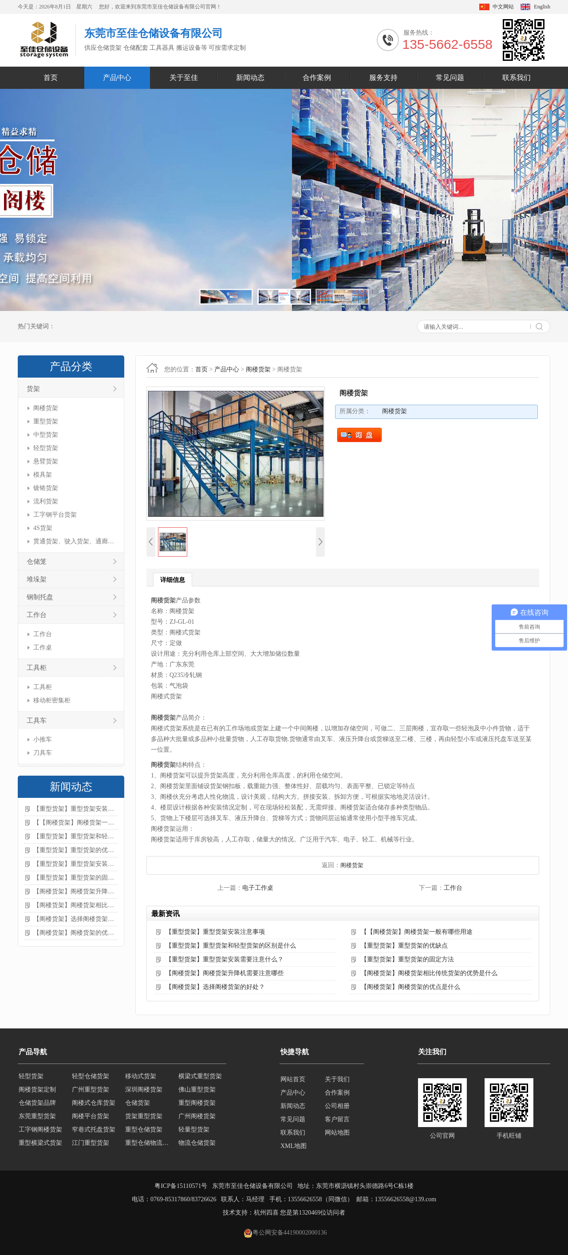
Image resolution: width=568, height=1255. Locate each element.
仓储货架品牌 (37, 1106)
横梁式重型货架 (200, 1079)
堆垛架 (37, 579)
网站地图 (337, 1132)
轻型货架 (45, 448)
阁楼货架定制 (37, 1092)
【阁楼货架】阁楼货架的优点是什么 (75, 932)
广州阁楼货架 (197, 1119)
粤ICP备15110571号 (180, 1186)
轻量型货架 (193, 1132)
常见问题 (450, 77)
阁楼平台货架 (90, 1119)
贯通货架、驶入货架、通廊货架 (74, 541)
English (542, 7)
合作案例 (317, 77)
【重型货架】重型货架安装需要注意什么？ (75, 864)
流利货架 (45, 501)
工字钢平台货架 (55, 514)
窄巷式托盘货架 (93, 1132)
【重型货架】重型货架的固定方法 (75, 877)
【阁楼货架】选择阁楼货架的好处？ (75, 919)
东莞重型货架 (37, 1119)
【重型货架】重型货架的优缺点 (75, 850)
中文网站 (503, 7)
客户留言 (337, 1119)
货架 (33, 388)
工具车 (37, 720)
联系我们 (516, 77)
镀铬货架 (45, 488)
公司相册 (337, 1106)
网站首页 (292, 1079)
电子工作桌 (257, 887)
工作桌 (42, 647)
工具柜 (37, 667)
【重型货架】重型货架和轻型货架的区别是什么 (75, 836)
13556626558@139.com (406, 1199)
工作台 (37, 614)
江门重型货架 (90, 1146)
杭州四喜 (266, 1212)
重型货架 (45, 421)
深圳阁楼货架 (143, 1092)
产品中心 (117, 77)
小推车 (42, 739)
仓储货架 (137, 1106)
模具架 (42, 474)
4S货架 (42, 528)
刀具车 (42, 752)
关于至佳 (184, 77)
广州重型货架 (90, 1092)
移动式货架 (140, 1079)
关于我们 (337, 1079)
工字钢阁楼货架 (40, 1132)
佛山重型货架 (197, 1092)
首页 (50, 77)
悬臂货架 (45, 461)
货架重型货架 (143, 1119)
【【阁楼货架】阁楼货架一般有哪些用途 (75, 822)
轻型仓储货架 (90, 1079)
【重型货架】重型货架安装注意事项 (75, 808)
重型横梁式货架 (40, 1146)
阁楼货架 (45, 408)
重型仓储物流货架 (149, 1146)
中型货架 (45, 434)
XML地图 (293, 1146)
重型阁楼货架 (197, 1106)
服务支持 (383, 77)
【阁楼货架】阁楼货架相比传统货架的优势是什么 (75, 905)
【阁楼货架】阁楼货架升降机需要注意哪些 (75, 891)
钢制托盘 (40, 597)
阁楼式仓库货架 (93, 1106)
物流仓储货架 (197, 1146)
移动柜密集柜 (52, 700)
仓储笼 (37, 561)
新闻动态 (250, 77)
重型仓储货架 (143, 1132)
